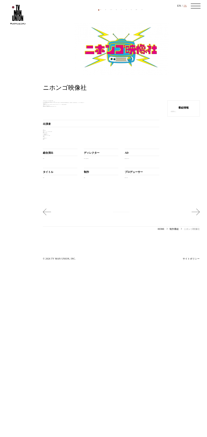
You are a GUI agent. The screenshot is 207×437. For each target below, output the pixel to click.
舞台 (132, 39)
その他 (143, 39)
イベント (120, 39)
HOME (161, 397)
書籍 (108, 39)
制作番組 (69, 39)
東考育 (144, 339)
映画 (81, 39)
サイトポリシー (191, 426)
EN (179, 9)
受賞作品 (156, 39)
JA (185, 9)
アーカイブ (171, 39)
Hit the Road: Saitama (61, 376)
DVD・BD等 (95, 39)
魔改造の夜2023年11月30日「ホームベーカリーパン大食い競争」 (165, 376)
